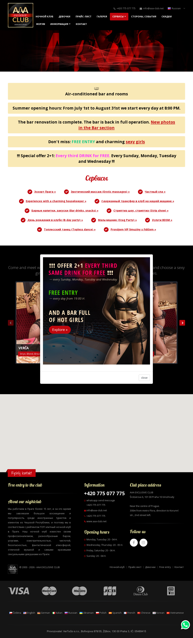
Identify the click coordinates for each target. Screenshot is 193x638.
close (144, 377)
